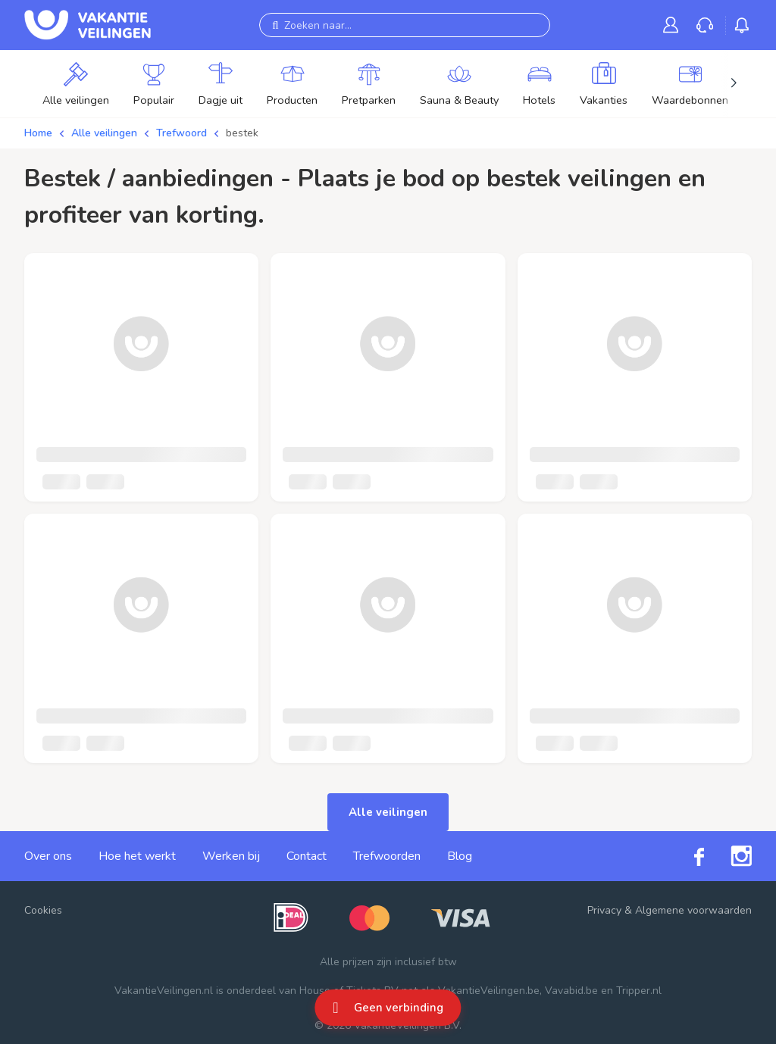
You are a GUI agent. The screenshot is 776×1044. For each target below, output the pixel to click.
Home (38, 133)
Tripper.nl (639, 990)
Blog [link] (459, 856)
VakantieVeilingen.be (489, 990)
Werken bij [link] (231, 856)
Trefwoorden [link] (387, 856)
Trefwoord (181, 133)
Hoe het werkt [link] (137, 856)
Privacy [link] (604, 910)
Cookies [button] (43, 910)
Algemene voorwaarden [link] (693, 910)
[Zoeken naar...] (404, 25)
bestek (242, 133)
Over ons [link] (48, 856)
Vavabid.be (571, 990)
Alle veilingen (104, 133)
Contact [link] (306, 856)
